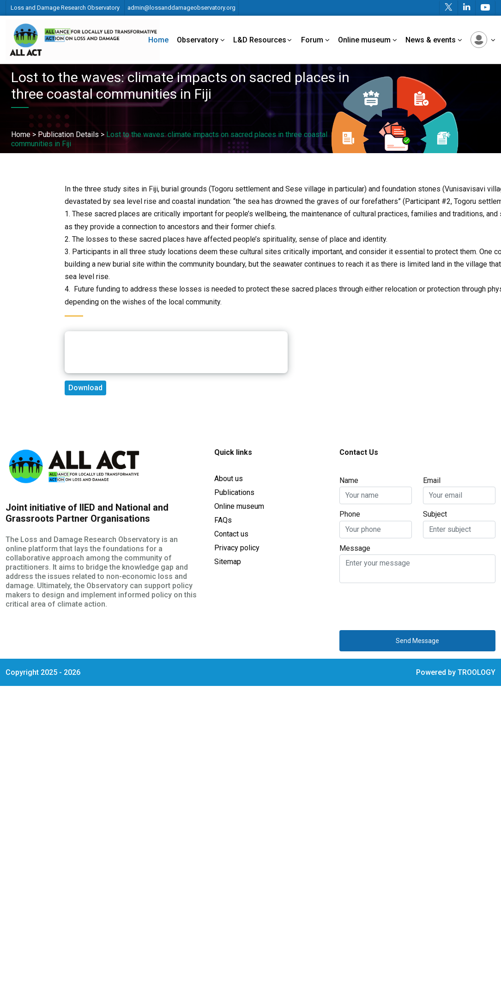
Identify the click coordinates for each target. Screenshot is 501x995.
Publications (234, 492)
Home (158, 40)
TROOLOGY (476, 672)
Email (432, 480)
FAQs (223, 520)
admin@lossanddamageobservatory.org (181, 7)
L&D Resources (263, 40)
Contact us (231, 534)
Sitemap (227, 561)
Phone (349, 514)
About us (228, 478)
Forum (315, 40)
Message (354, 548)
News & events (433, 40)
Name (348, 480)
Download (85, 387)
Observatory (201, 40)
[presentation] (409, 605)
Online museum (367, 40)
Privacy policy (237, 547)
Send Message (417, 640)
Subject (435, 514)
